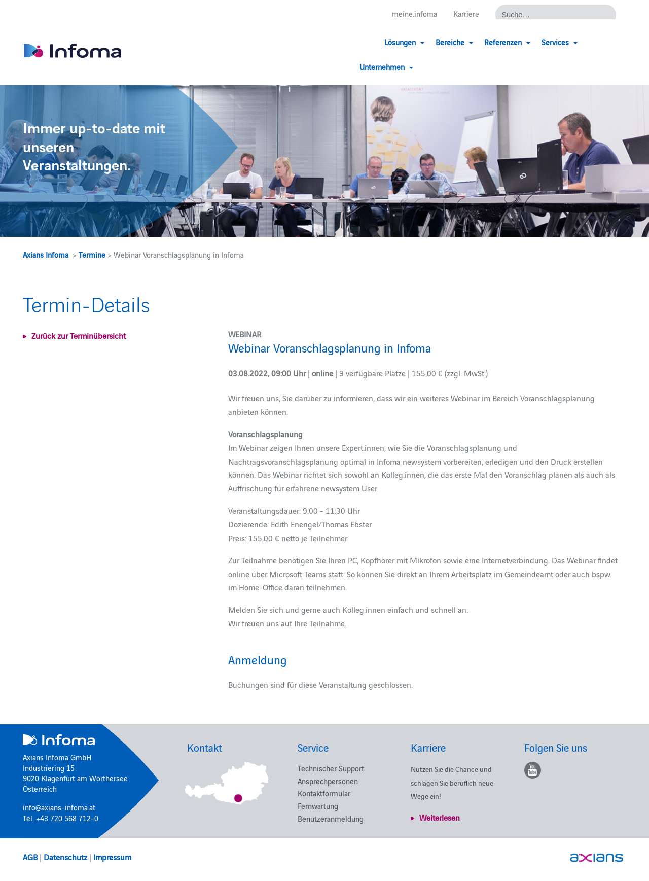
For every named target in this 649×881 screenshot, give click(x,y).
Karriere (466, 14)
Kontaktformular (324, 793)
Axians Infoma (45, 254)
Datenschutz (65, 856)
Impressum (112, 856)
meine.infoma (414, 14)
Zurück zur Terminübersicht (78, 335)
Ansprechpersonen (328, 781)
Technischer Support (331, 768)
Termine (92, 254)
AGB (30, 856)
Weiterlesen (439, 817)
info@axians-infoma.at (59, 807)
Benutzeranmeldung (331, 818)
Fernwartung (318, 805)
